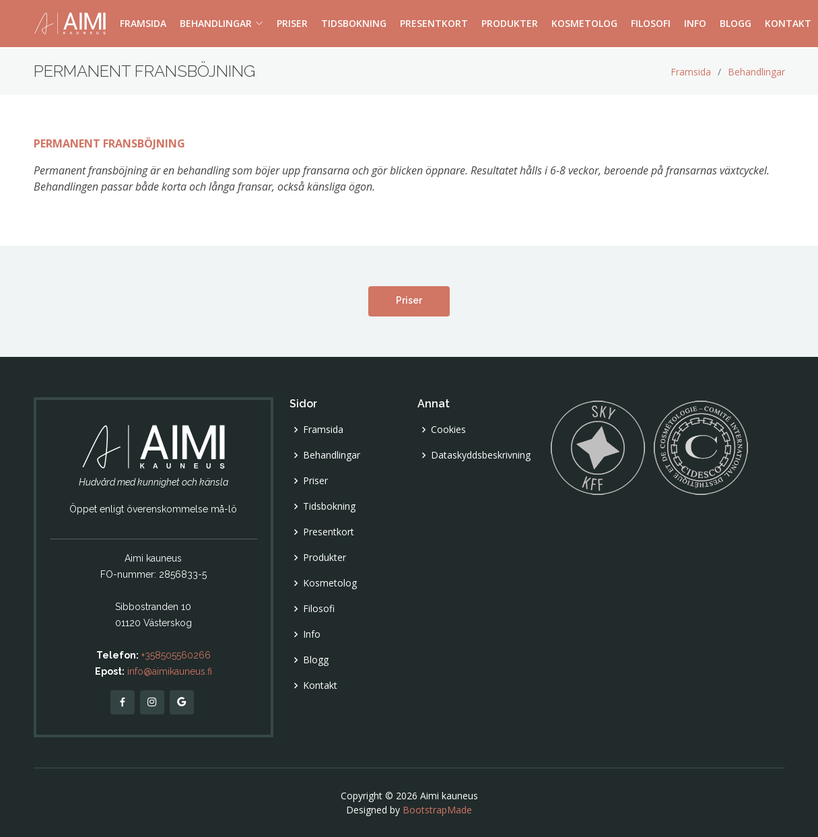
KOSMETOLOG (584, 24)
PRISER (292, 24)
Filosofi (319, 608)
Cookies (448, 429)
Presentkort (328, 532)
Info (311, 634)
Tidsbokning (329, 506)
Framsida (691, 71)
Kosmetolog (330, 583)
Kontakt (320, 685)
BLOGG (735, 24)
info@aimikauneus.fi (169, 671)
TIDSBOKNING (353, 24)
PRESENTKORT (434, 24)
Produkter (324, 557)
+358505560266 (176, 655)
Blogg (316, 660)
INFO (695, 24)
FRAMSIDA (143, 24)
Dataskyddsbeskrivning (481, 455)
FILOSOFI (651, 24)
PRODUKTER (509, 24)
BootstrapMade (437, 809)
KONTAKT (788, 24)
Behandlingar (756, 71)
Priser (409, 300)
